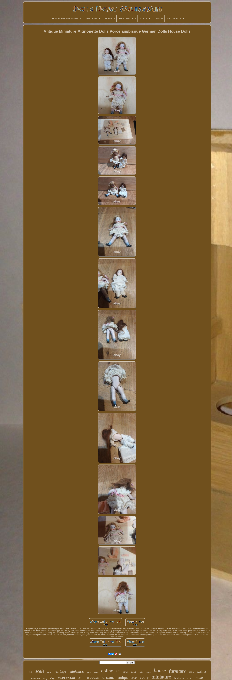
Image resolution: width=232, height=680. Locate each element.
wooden (93, 677)
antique (123, 678)
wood (96, 672)
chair (30, 672)
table (125, 671)
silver (81, 678)
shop (52, 678)
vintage (60, 671)
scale (40, 671)
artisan (108, 677)
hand (133, 672)
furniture (177, 671)
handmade (179, 678)
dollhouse (110, 670)
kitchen (148, 673)
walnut (201, 671)
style (141, 672)
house (160, 670)
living (45, 679)
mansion (35, 678)
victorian (66, 678)
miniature (161, 677)
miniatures (77, 671)
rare (49, 672)
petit (89, 672)
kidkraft (144, 678)
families (190, 679)
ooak (134, 678)
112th (191, 672)
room (199, 678)
